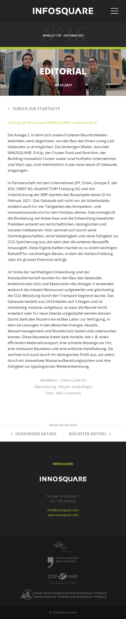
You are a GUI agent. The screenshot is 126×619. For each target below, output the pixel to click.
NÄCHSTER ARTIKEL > (90, 433)
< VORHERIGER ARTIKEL (34, 433)
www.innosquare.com (63, 515)
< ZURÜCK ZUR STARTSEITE (34, 109)
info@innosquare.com (63, 510)
